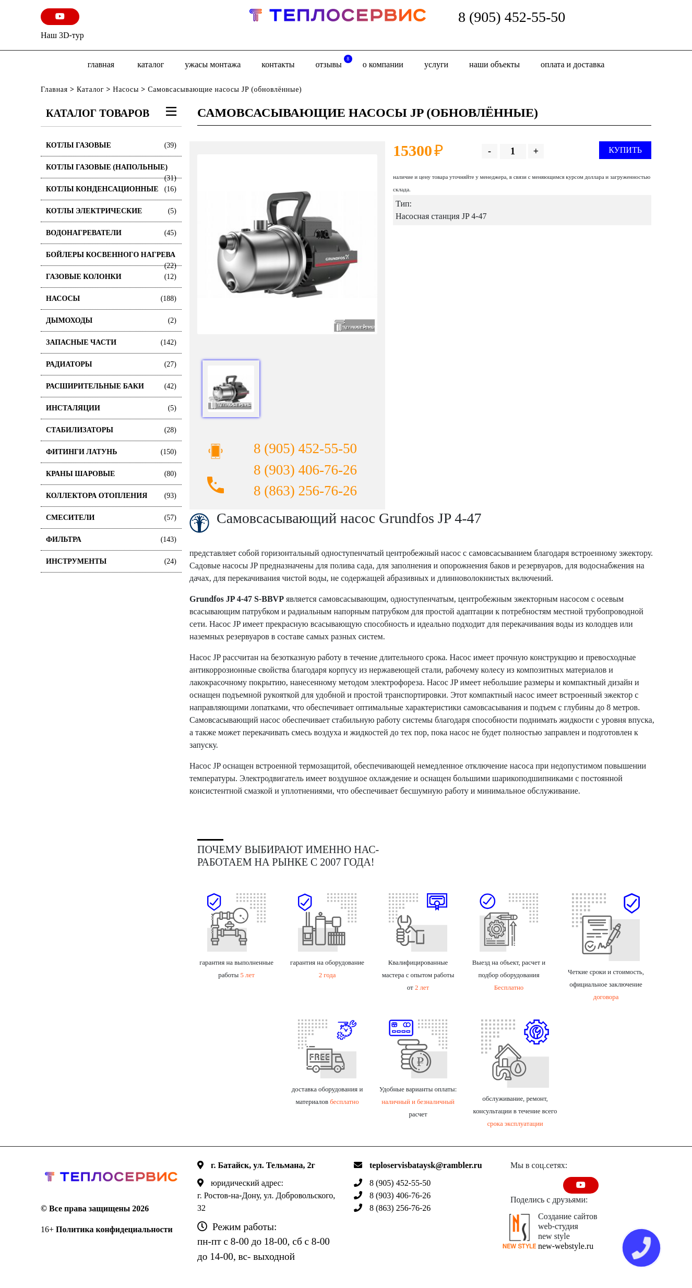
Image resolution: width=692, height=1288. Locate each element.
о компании (383, 64)
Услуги (436, 64)
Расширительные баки (111, 386)
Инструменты (111, 561)
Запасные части (111, 342)
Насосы (126, 89)
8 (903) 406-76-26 (305, 470)
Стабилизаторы (111, 429)
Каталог (150, 64)
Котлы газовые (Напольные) (111, 170)
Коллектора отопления (111, 495)
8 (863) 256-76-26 (305, 491)
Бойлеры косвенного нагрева (111, 258)
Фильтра (111, 539)
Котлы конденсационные (111, 189)
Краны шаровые (111, 473)
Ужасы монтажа (213, 64)
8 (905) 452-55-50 (511, 17)
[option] (287, 244)
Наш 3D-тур (62, 35)
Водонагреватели (111, 232)
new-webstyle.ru (565, 1246)
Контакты (277, 64)
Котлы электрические (111, 210)
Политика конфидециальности (114, 1229)
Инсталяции (111, 408)
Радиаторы (111, 364)
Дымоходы (111, 320)
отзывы (333, 62)
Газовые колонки (111, 276)
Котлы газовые (111, 145)
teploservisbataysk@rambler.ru (425, 1165)
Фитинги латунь (111, 451)
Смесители (111, 517)
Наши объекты (494, 64)
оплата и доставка (572, 64)
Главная (101, 64)
